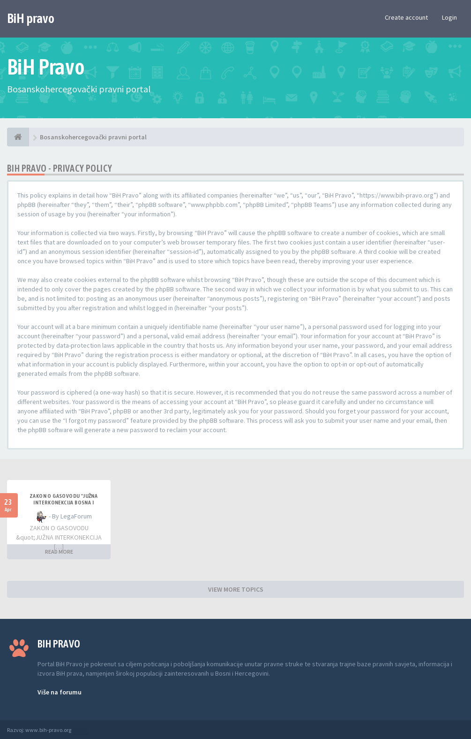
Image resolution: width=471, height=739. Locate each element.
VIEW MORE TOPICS (235, 589)
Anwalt (80, 729)
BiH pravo (30, 18)
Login (449, 17)
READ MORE (59, 551)
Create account (406, 17)
